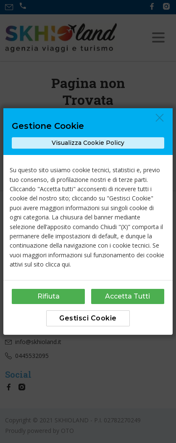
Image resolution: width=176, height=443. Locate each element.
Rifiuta (48, 296)
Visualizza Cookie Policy (88, 143)
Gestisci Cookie (88, 318)
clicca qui (57, 264)
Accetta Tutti (127, 296)
